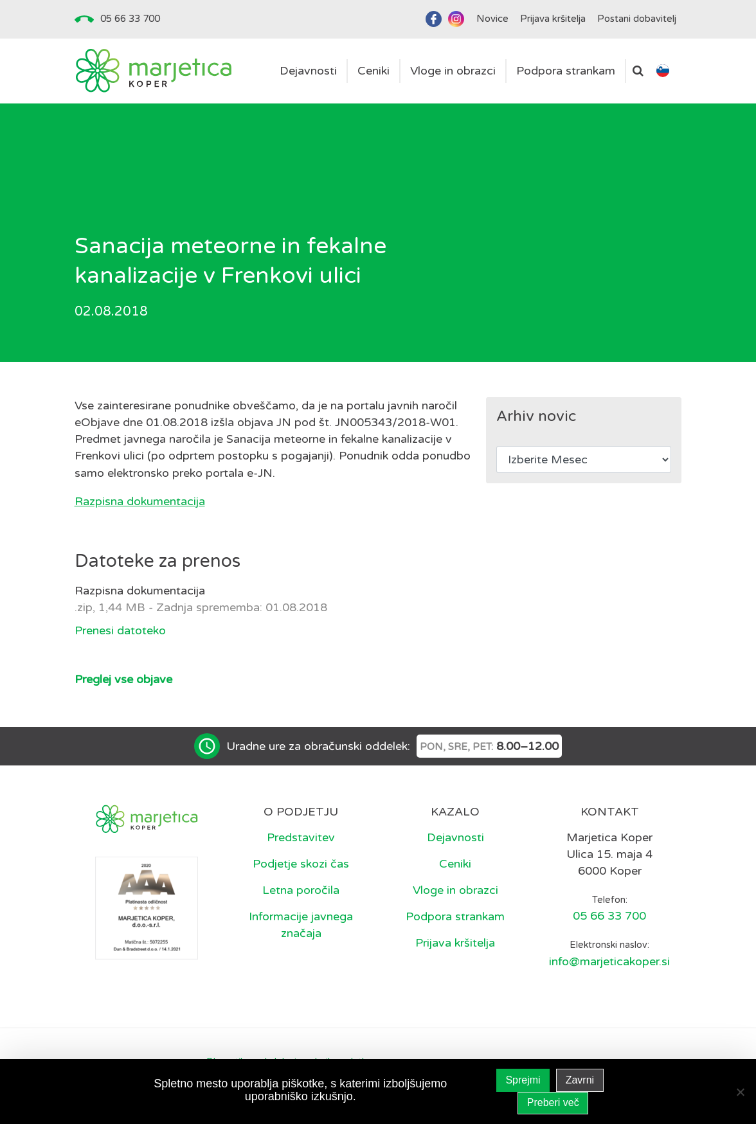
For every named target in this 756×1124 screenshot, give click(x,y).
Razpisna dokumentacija (140, 501)
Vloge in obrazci (455, 890)
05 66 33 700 (130, 18)
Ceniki (455, 864)
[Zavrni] (740, 1091)
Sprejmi (522, 1080)
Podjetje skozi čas (301, 864)
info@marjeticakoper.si (609, 961)
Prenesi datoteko (120, 630)
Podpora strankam (455, 916)
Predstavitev (301, 837)
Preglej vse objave (123, 679)
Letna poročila (300, 890)
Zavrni (580, 1080)
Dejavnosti (455, 837)
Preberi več (553, 1102)
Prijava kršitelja (455, 943)
